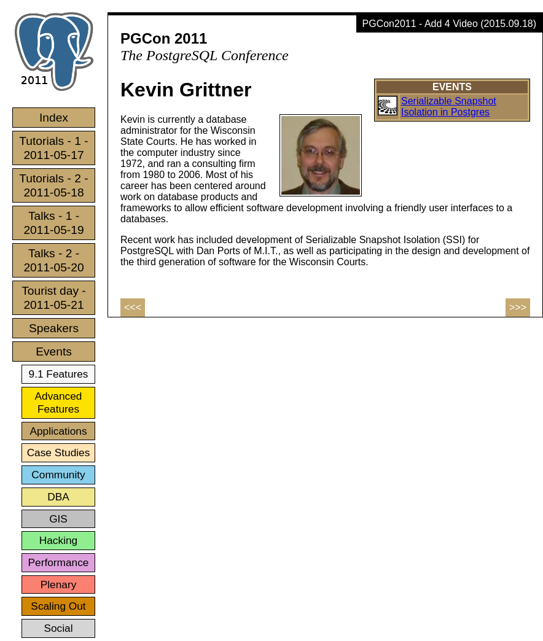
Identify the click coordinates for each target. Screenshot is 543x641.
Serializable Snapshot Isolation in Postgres (448, 106)
